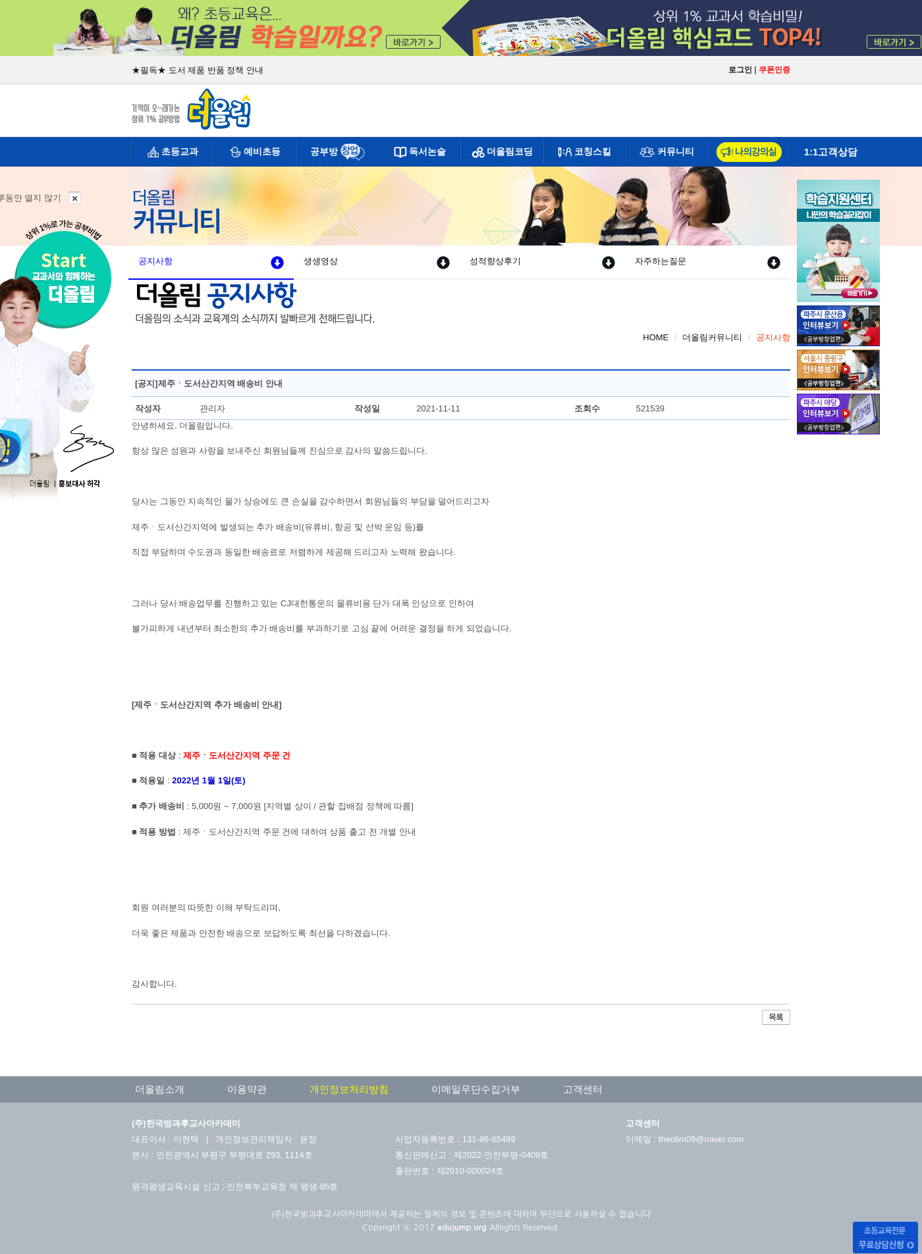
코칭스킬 (592, 151)
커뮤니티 (675, 151)
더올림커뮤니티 (712, 337)
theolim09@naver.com (701, 1139)
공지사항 (211, 262)
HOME (655, 337)
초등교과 (179, 151)
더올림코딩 (510, 151)
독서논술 (427, 151)
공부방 (324, 151)
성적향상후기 (542, 262)
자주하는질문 (707, 262)
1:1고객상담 (831, 151)
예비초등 (262, 151)
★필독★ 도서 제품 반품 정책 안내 (197, 70)
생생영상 (376, 262)
